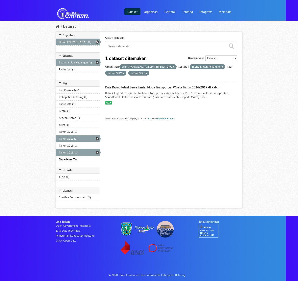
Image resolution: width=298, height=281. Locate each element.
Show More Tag (68, 159)
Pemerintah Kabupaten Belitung (75, 235)
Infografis (205, 12)
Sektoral (170, 12)
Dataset (132, 12)
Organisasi (151, 12)
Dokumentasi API (164, 118)
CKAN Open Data (66, 240)
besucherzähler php (210, 244)
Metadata (225, 12)
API (149, 118)
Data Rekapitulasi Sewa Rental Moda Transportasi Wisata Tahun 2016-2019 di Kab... (162, 87)
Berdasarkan (195, 58)
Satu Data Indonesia (68, 230)
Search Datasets (114, 38)
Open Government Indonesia (73, 225)
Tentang (187, 12)
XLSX (108, 102)
